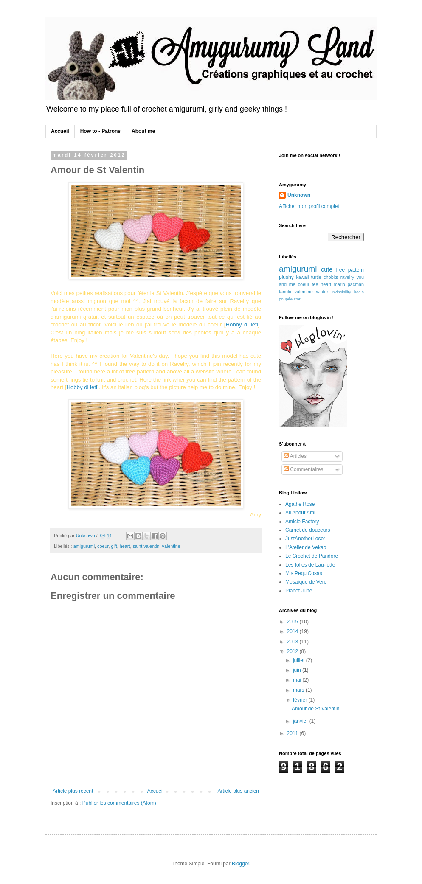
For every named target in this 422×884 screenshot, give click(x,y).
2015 (293, 622)
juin (297, 670)
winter (322, 291)
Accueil (60, 131)
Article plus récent (73, 791)
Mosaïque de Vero (305, 582)
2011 (293, 733)
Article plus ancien (238, 791)
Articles (295, 456)
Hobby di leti (241, 324)
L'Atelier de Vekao (305, 547)
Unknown (298, 195)
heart (125, 546)
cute (326, 269)
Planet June (298, 591)
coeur (102, 546)
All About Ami (300, 513)
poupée (286, 299)
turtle (316, 277)
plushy (286, 277)
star (297, 299)
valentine (171, 546)
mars (299, 690)
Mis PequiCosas (303, 573)
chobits (331, 277)
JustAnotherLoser (305, 539)
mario (339, 284)
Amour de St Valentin (316, 709)
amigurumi (84, 546)
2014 (293, 631)
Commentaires (303, 469)
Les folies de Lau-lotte (310, 565)
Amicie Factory (302, 522)
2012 (293, 651)
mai (298, 680)
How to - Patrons (100, 131)
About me (143, 131)
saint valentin (145, 546)
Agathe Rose (300, 504)
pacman (356, 284)
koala (359, 291)
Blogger (240, 864)
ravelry (347, 277)
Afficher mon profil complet (309, 206)
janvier (301, 721)
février (301, 700)
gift (114, 546)
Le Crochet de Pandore (311, 556)
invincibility (341, 291)
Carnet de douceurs (307, 530)
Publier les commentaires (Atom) (119, 803)
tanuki (285, 291)
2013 (293, 642)
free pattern (350, 270)
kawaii (302, 277)
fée (315, 284)
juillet (299, 660)
